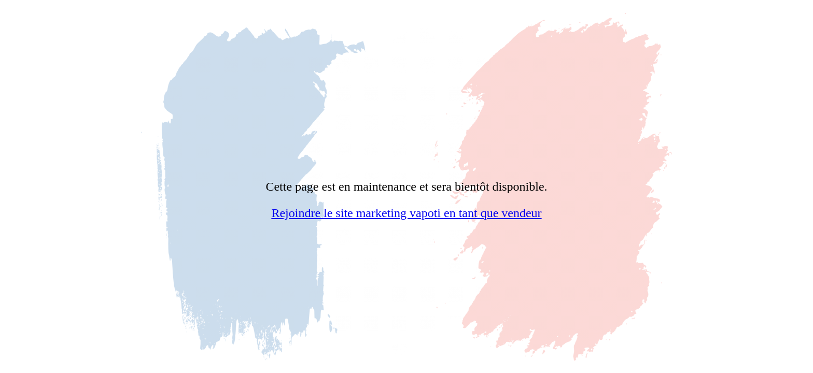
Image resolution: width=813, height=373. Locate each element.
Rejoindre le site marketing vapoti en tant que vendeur (406, 213)
